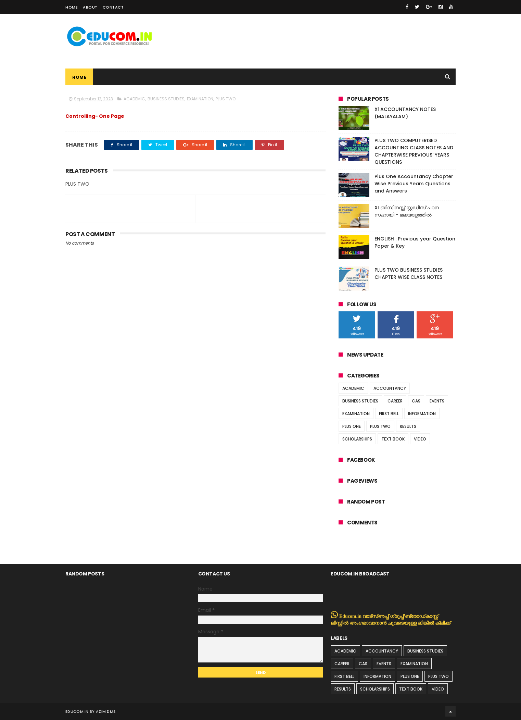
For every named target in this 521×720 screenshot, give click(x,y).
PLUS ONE (351, 426)
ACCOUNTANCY (389, 388)
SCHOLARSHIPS (357, 439)
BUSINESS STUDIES (166, 99)
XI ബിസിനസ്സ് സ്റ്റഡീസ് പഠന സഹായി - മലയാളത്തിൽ (406, 211)
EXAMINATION (200, 99)
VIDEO (420, 439)
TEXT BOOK (393, 439)
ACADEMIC (134, 99)
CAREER (395, 401)
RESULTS (408, 426)
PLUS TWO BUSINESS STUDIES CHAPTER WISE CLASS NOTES (408, 273)
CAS (416, 401)
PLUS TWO (226, 99)
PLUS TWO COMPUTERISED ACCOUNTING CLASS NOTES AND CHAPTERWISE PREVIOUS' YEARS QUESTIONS (413, 151)
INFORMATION (422, 414)
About (90, 7)
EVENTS (437, 401)
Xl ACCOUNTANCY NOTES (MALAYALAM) (405, 113)
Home (71, 7)
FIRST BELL (389, 414)
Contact (113, 7)
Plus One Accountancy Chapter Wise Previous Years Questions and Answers (413, 183)
